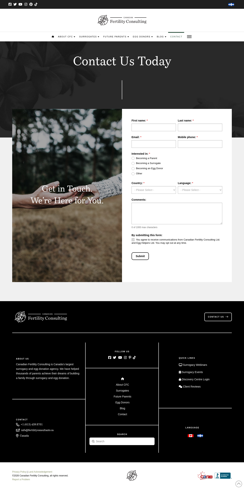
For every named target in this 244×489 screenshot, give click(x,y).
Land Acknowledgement (40, 472)
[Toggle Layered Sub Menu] (122, 385)
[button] (189, 37)
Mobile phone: (188, 137)
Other (137, 173)
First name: (140, 120)
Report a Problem (21, 479)
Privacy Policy (19, 472)
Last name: (186, 120)
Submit (140, 256)
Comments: (139, 199)
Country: (138, 183)
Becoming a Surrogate (146, 163)
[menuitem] (231, 4)
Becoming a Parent (144, 158)
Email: (136, 137)
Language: (185, 183)
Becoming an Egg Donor (147, 168)
